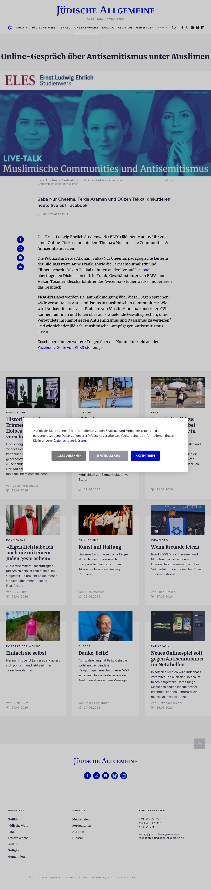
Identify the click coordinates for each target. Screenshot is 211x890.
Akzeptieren (145, 456)
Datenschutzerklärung (70, 440)
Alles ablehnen (68, 456)
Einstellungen (108, 456)
